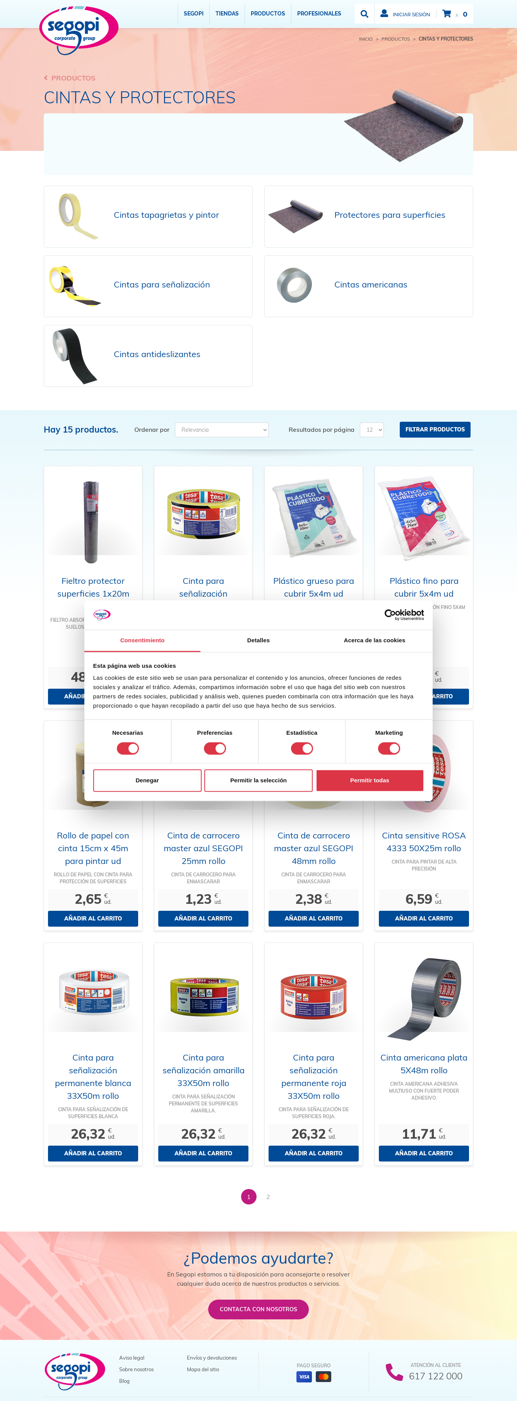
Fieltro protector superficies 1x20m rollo (93, 593)
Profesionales (319, 13)
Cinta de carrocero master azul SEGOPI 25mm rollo (203, 848)
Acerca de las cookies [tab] (375, 640)
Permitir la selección (258, 780)
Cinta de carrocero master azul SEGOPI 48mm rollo (313, 848)
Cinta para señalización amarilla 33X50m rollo (204, 1070)
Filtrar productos (435, 429)
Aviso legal (131, 1358)
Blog (124, 1381)
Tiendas (227, 13)
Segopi (194, 13)
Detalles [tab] (258, 640)
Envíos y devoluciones (212, 1358)
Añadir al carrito (93, 918)
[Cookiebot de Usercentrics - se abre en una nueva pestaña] (390, 615)
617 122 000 (435, 1376)
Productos (268, 13)
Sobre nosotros (136, 1369)
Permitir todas (369, 780)
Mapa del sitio (203, 1369)
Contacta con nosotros (258, 1309)
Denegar (147, 780)
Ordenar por (151, 429)
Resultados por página (321, 429)
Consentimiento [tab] (142, 640)
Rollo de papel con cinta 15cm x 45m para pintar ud (93, 848)
